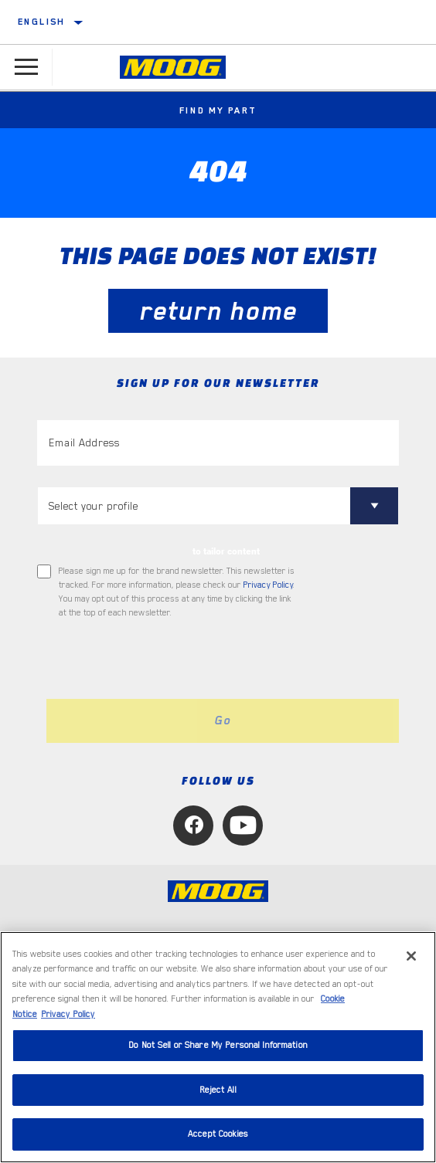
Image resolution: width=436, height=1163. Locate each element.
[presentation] (166, 659)
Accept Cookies (218, 1134)
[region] (218, 1047)
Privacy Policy (268, 585)
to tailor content (226, 551)
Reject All (217, 1090)
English (42, 21)
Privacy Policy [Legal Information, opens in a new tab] (68, 1014)
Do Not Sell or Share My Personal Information (218, 1045)
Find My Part (218, 110)
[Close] (411, 956)
